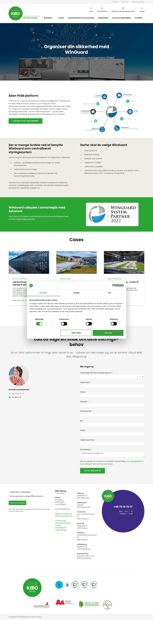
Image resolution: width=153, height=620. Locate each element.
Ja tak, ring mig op (92, 471)
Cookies (58, 525)
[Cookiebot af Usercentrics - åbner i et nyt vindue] (114, 285)
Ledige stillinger (61, 530)
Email (83, 430)
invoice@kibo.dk (66, 516)
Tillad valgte (76, 333)
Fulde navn (85, 382)
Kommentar (86, 449)
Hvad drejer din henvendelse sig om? (96, 372)
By (82, 420)
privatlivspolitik (18, 511)
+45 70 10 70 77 (17, 394)
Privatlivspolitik (60, 528)
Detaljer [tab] (76, 293)
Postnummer (86, 411)
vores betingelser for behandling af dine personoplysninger (112, 462)
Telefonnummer (88, 440)
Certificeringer (60, 521)
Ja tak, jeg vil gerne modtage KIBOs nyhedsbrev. (27, 496)
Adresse (84, 401)
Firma (83, 392)
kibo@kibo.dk (16, 397)
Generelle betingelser (63, 523)
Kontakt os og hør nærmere (25, 121)
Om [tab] (109, 293)
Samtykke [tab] (43, 293)
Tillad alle (108, 333)
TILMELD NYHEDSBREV (17, 503)
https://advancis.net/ (25, 219)
